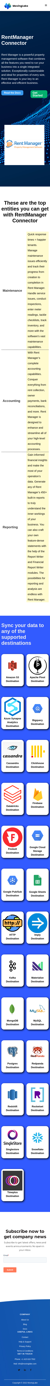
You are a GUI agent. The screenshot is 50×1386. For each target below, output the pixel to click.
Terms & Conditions (25, 1351)
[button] (46, 5)
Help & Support (25, 1342)
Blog (25, 1324)
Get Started (38, 94)
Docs (25, 1329)
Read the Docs (12, 92)
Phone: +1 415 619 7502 (25, 1359)
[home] (16, 6)
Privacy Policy (25, 1346)
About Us (25, 1320)
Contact (25, 1337)
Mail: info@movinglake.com (25, 1364)
